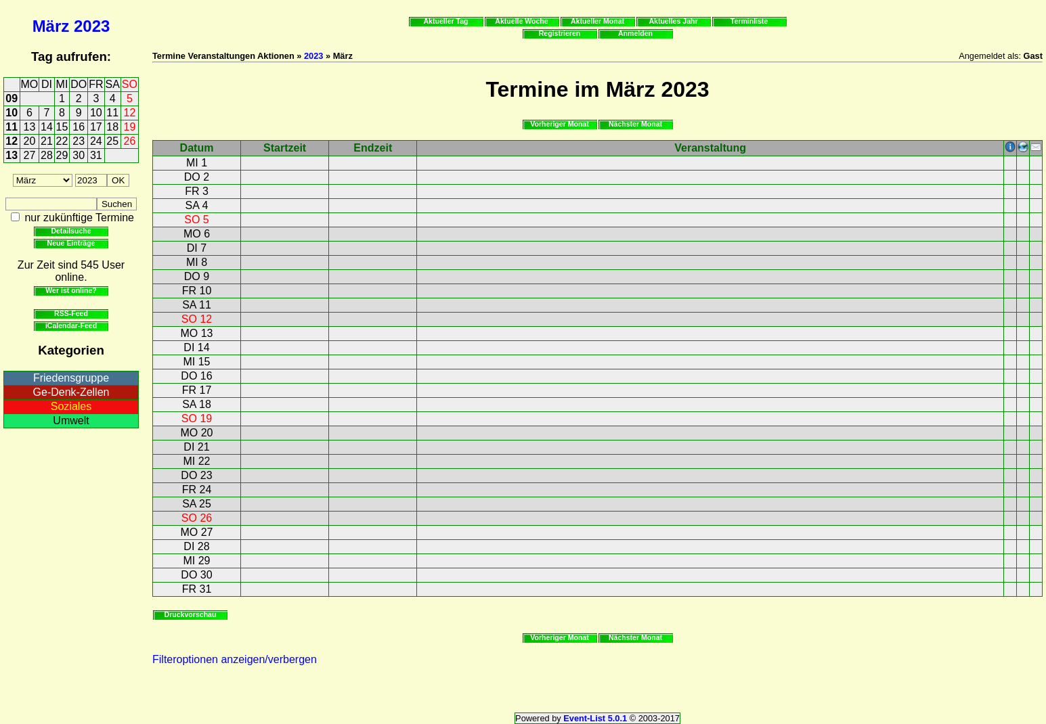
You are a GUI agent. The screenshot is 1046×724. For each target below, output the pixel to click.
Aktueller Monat (597, 21)
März (51, 26)
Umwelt (71, 420)
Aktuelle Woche (521, 21)
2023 (92, 26)
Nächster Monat (635, 124)
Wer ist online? (70, 290)
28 (47, 155)
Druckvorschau (191, 614)
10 (11, 112)
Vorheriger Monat (559, 124)
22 (62, 141)
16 (78, 127)
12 (130, 112)
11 (112, 112)
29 (62, 155)
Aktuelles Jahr (673, 21)
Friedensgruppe (71, 378)
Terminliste (749, 21)
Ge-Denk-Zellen (71, 392)
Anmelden (635, 33)
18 (112, 127)
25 (112, 141)
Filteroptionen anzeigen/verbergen (234, 659)
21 (47, 141)
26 (130, 141)
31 (96, 155)
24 (96, 141)
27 (30, 155)
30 (78, 155)
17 (96, 127)
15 (62, 127)
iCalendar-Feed (71, 325)
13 (30, 127)
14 (47, 127)
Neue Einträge (71, 243)
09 (11, 98)
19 (130, 127)
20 (30, 141)
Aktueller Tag (445, 21)
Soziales (71, 406)
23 (78, 141)
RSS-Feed (71, 313)
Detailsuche (71, 231)
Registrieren (560, 33)
